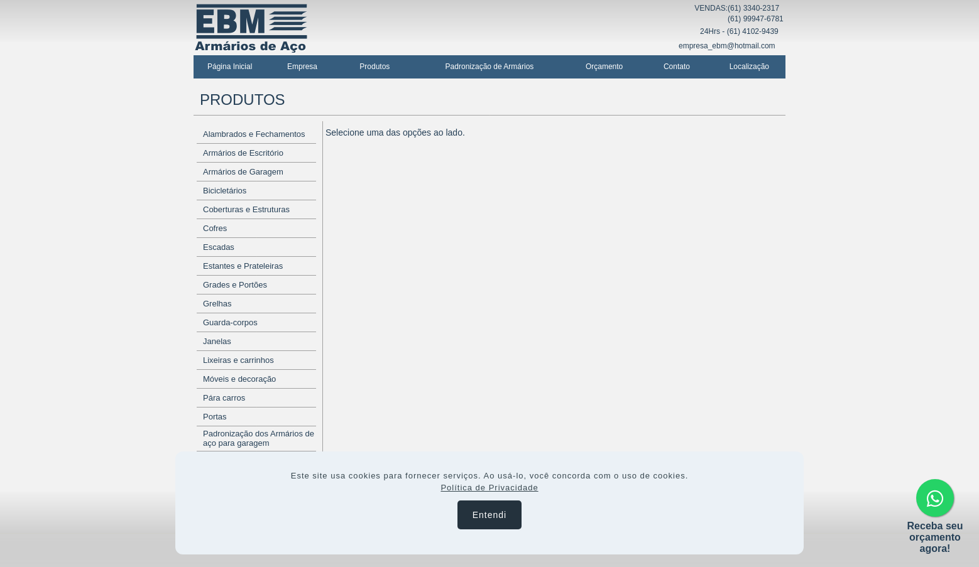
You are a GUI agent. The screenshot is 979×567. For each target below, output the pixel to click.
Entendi (489, 515)
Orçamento (604, 66)
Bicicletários (224, 190)
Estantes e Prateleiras (243, 266)
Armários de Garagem (243, 171)
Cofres (215, 228)
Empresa (302, 66)
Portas (215, 416)
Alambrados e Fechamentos (254, 134)
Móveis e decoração (239, 379)
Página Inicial (229, 66)
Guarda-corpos (230, 322)
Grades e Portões (235, 284)
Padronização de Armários (490, 66)
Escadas (218, 247)
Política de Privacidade (489, 487)
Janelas (217, 341)
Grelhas (217, 303)
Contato (677, 66)
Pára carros (224, 397)
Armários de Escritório (243, 153)
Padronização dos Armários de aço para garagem (258, 438)
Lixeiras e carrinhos (238, 360)
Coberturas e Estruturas (246, 209)
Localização (749, 66)
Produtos (374, 66)
